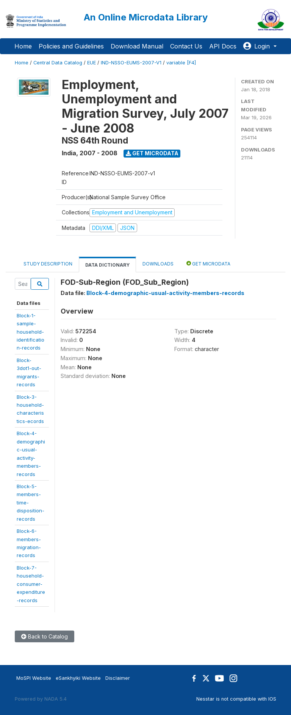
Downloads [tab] (158, 264)
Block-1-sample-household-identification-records (30, 331)
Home (23, 46)
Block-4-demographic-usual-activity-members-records (165, 293)
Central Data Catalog (57, 63)
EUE (91, 63)
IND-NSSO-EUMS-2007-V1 (131, 63)
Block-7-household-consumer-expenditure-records (31, 584)
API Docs (222, 46)
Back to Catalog (44, 636)
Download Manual (137, 46)
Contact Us (186, 46)
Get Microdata (152, 153)
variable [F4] (181, 63)
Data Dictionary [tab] (107, 265)
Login (257, 46)
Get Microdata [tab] (208, 263)
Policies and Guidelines (71, 46)
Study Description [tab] (47, 264)
